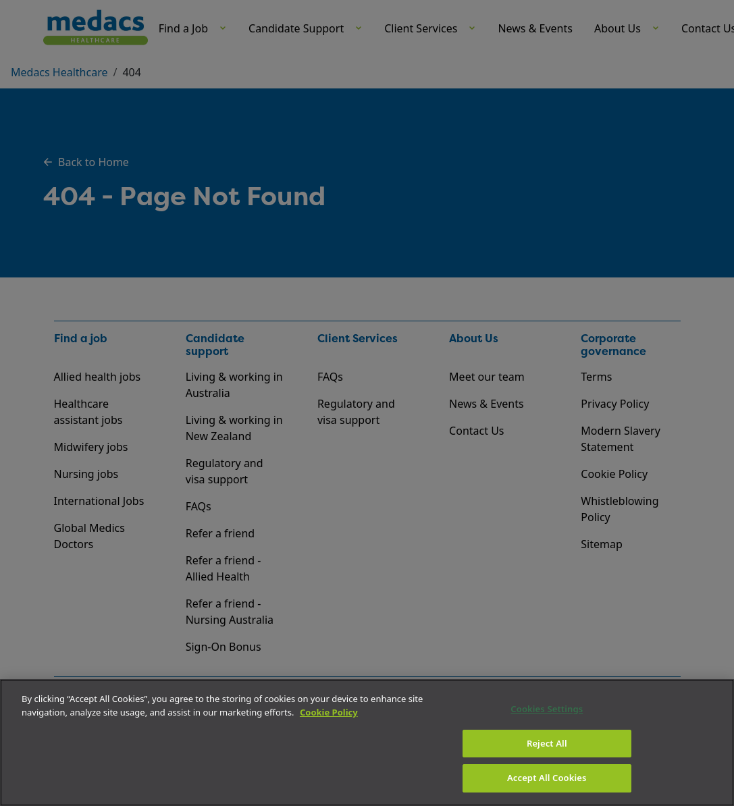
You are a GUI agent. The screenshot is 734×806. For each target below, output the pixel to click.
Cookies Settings (546, 709)
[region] (367, 742)
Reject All (547, 743)
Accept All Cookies (547, 778)
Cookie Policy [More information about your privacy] (329, 712)
